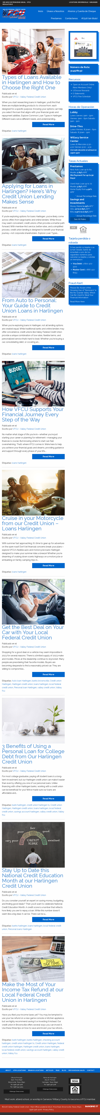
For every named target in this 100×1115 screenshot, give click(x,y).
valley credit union (46, 687)
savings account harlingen (26, 811)
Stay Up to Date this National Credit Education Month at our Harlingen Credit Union (32, 878)
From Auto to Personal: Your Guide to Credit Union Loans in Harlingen (32, 305)
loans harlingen (19, 131)
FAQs (58, 1070)
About (8, 1070)
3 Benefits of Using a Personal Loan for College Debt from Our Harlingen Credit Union (33, 754)
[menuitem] (8, 1070)
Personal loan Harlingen (25, 687)
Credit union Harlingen (45, 1043)
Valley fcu (12, 1053)
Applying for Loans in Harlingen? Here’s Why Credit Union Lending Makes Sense (29, 194)
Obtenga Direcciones (17, 1091)
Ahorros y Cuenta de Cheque (82, 11)
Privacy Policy (48, 1110)
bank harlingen (19, 805)
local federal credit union (14, 1050)
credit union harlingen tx (38, 805)
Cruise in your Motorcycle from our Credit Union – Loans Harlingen (32, 523)
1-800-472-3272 (83, 265)
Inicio (40, 11)
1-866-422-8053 (84, 271)
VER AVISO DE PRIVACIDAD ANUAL (14, 2)
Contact (91, 1070)
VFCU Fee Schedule (82, 96)
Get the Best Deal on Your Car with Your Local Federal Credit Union (33, 632)
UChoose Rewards (81, 90)
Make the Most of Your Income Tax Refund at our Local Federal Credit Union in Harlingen (32, 992)
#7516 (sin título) (89, 18)
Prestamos (56, 18)
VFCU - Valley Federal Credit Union (29, 97)
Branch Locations (36, 1070)
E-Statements (79, 93)
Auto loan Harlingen (21, 680)
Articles (49, 1070)
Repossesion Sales (76, 1070)
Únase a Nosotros (55, 11)
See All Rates (80, 219)
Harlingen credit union (22, 684)
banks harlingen (19, 926)
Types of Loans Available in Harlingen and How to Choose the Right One (31, 82)
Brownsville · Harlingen (83, 2)
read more (48, 124)
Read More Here (77, 301)
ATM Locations (19, 1070)
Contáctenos (71, 18)
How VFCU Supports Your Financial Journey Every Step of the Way (32, 414)
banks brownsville (40, 680)
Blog (64, 1070)
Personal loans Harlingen (20, 929)
